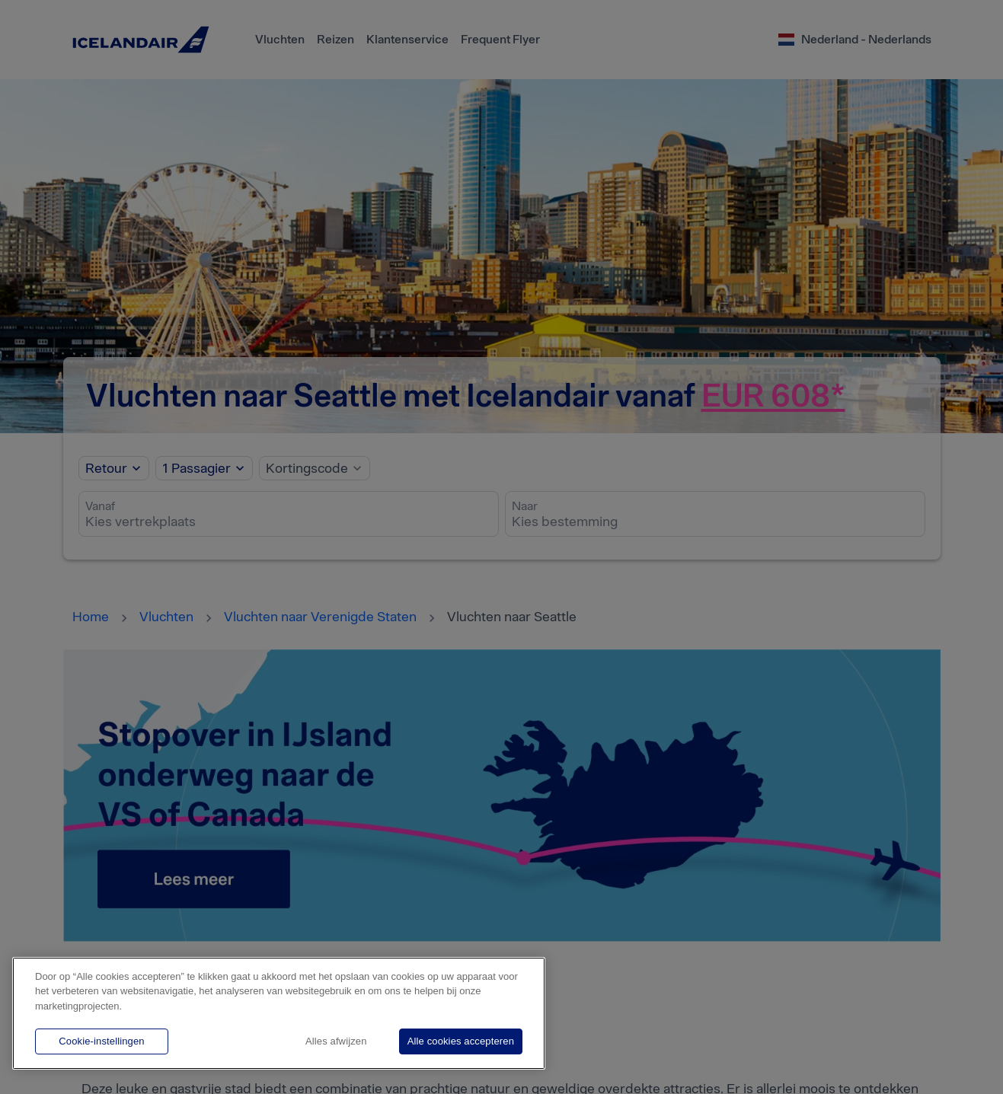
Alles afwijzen (336, 1041)
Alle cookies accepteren (460, 1041)
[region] (278, 1013)
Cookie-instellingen (101, 1041)
